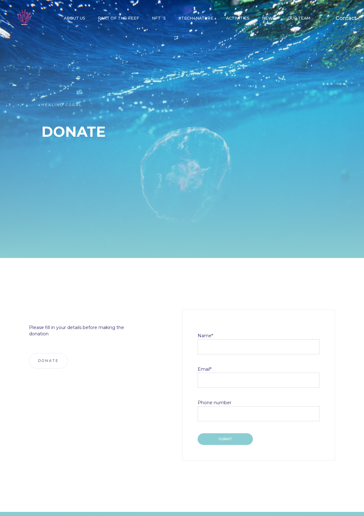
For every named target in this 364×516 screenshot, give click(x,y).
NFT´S (159, 18)
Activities (237, 18)
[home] (25, 18)
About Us (74, 18)
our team (299, 18)
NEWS (268, 18)
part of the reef (118, 18)
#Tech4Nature (195, 18)
